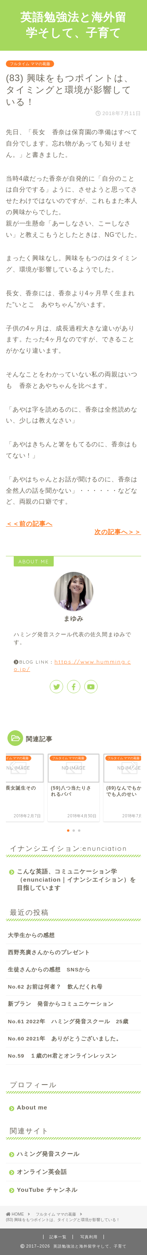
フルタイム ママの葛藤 (30, 64)
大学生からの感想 (31, 935)
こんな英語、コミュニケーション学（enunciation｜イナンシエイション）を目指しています (76, 879)
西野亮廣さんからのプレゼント (49, 952)
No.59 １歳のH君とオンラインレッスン (62, 1056)
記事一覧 (58, 1237)
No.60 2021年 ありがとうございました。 (65, 1039)
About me (32, 1107)
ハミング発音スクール (48, 1153)
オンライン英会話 (42, 1171)
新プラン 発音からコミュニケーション (61, 1004)
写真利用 (89, 1237)
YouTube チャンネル (47, 1189)
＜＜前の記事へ (29, 523)
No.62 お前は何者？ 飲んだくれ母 (55, 987)
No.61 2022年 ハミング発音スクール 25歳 (68, 1021)
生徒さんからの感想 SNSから (49, 970)
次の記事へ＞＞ (117, 532)
